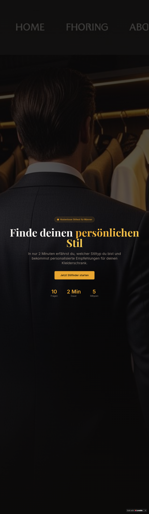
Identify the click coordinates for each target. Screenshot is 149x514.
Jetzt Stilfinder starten (74, 275)
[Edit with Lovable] (135, 510)
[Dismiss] (145, 510)
